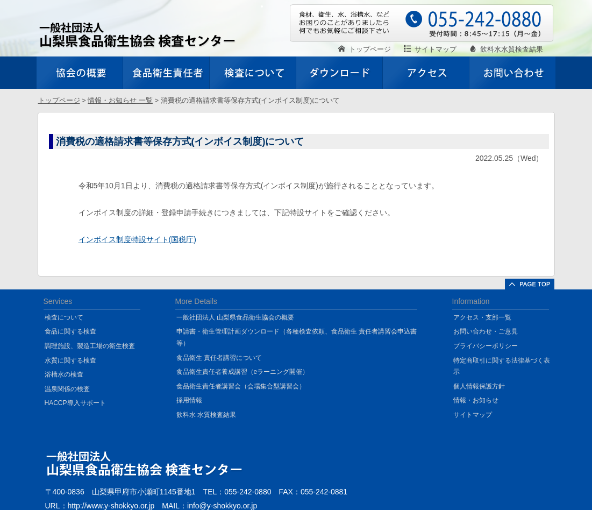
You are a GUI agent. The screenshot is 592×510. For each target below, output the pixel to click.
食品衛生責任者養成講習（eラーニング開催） (242, 372)
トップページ (59, 100)
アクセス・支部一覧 (482, 317)
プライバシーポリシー (485, 346)
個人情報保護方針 (479, 386)
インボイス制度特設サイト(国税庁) (137, 239)
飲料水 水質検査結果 (206, 415)
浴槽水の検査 (64, 374)
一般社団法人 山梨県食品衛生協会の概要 (235, 317)
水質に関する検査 (70, 360)
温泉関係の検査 (67, 389)
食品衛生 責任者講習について (219, 358)
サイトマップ (472, 415)
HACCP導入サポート (75, 403)
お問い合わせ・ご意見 (485, 331)
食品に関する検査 (70, 331)
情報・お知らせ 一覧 (120, 100)
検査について (64, 317)
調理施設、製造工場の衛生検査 (90, 346)
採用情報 (189, 400)
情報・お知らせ (475, 400)
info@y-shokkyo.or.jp (222, 505)
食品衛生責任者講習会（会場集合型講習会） (240, 386)
